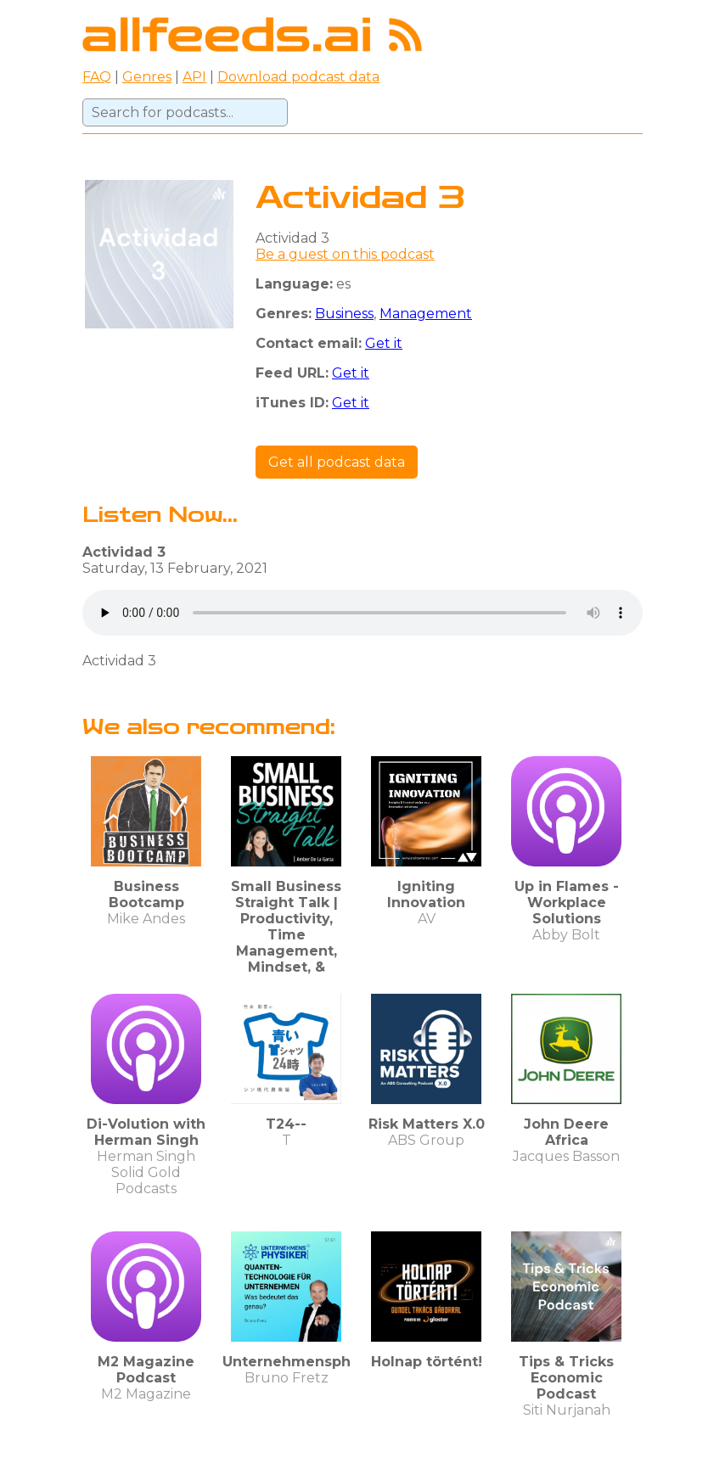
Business (344, 314)
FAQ (96, 77)
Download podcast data (298, 77)
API (194, 77)
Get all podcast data (336, 462)
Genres (146, 77)
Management (425, 314)
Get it (383, 343)
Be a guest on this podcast (345, 254)
